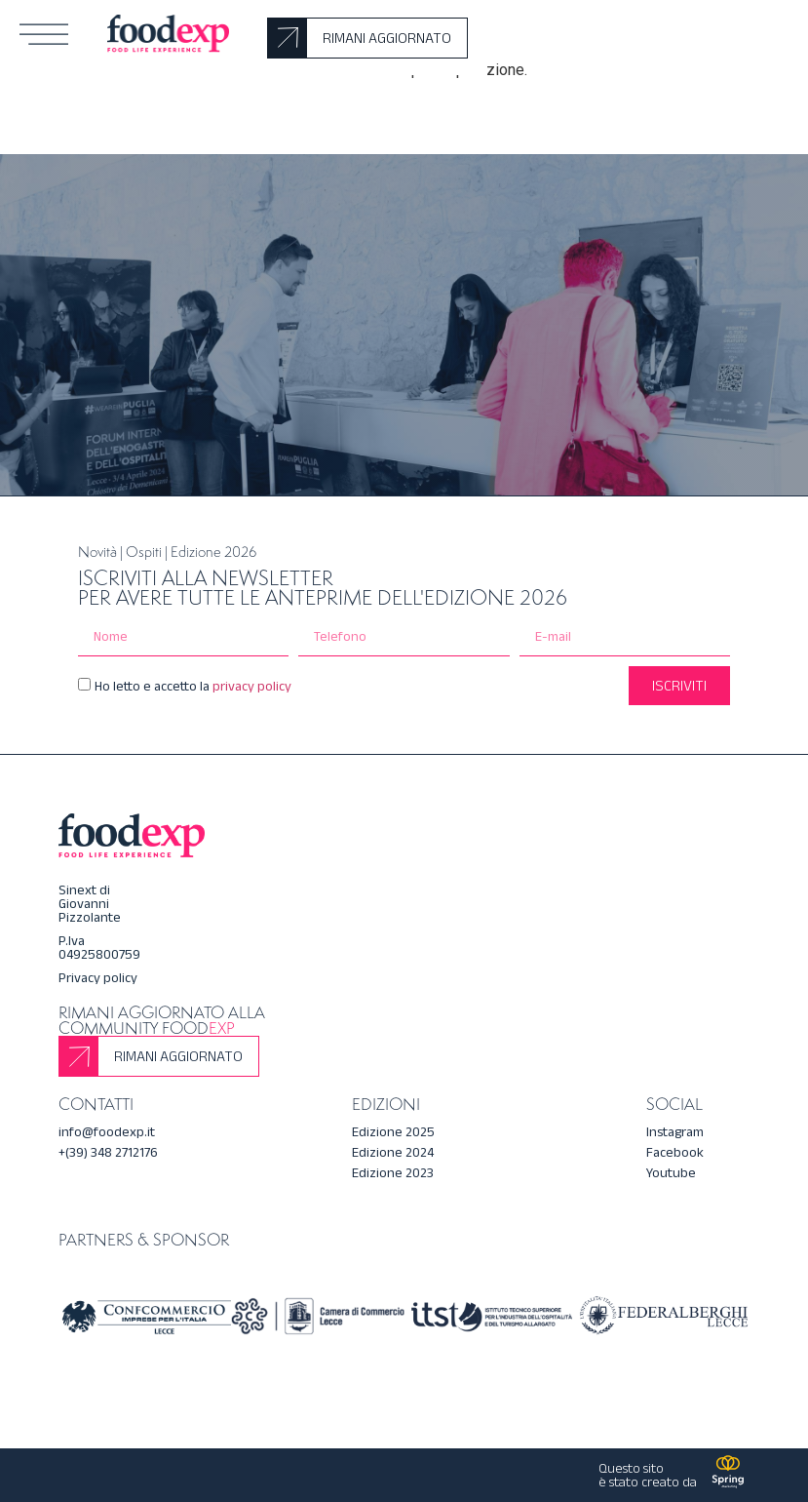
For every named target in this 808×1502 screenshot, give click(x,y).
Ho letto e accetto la (193, 686)
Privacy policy (97, 978)
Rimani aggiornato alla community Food (161, 1020)
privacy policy (250, 686)
